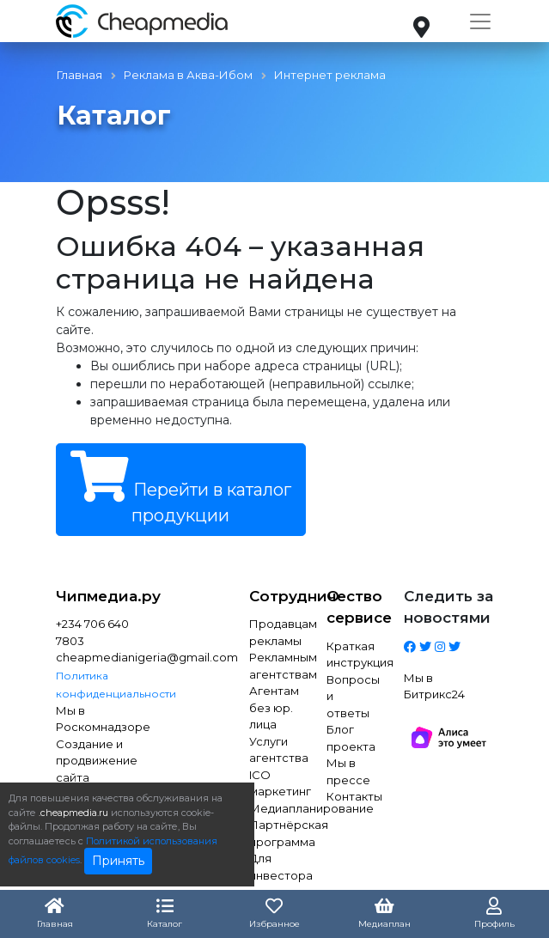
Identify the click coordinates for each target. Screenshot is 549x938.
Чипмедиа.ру (101, 596)
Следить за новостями (448, 607)
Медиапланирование (275, 808)
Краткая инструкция (352, 654)
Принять (118, 860)
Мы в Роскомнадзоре (101, 719)
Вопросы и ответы (352, 696)
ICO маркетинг (275, 783)
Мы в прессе (348, 771)
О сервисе (352, 607)
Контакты (352, 796)
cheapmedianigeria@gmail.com (101, 657)
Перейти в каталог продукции (180, 488)
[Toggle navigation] (480, 21)
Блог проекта (350, 737)
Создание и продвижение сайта (96, 760)
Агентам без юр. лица (274, 707)
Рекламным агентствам (275, 665)
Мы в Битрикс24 (434, 686)
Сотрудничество (275, 596)
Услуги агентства (275, 749)
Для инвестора (275, 866)
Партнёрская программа (275, 833)
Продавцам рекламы (275, 632)
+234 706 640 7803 (92, 632)
